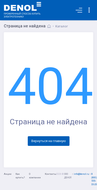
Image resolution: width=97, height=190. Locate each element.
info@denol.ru (81, 174)
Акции (7, 174)
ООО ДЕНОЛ (68, 176)
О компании (35, 176)
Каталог (61, 26)
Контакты (50, 174)
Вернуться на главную (48, 141)
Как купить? (20, 176)
